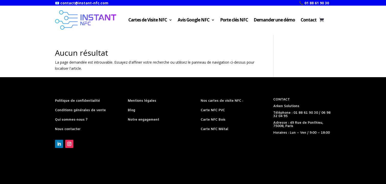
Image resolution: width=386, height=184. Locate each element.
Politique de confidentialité (77, 101)
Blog (131, 110)
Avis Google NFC (193, 20)
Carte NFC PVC (213, 110)
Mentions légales (142, 101)
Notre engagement (143, 120)
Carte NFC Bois (213, 120)
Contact (308, 20)
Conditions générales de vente (80, 110)
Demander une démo (274, 20)
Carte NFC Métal (214, 129)
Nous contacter (68, 129)
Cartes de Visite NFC (147, 20)
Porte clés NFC (234, 20)
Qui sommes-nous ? (71, 120)
